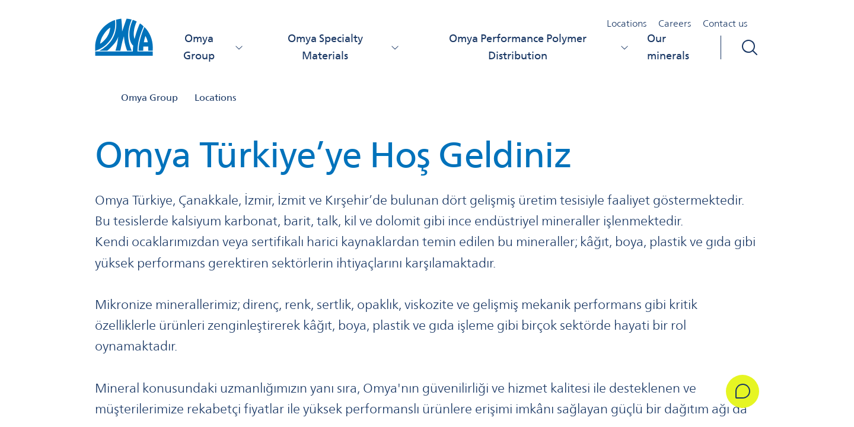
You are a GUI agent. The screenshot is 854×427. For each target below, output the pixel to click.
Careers (674, 23)
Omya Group (213, 47)
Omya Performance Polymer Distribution (539, 47)
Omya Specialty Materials (344, 47)
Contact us (725, 23)
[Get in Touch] (742, 391)
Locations (626, 23)
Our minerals (668, 47)
